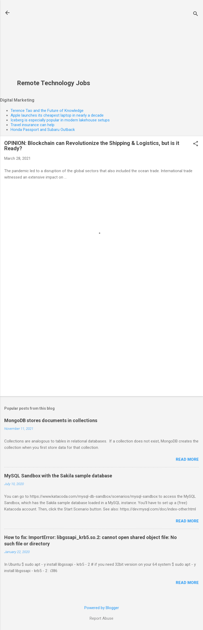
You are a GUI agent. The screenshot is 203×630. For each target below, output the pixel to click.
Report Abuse (101, 618)
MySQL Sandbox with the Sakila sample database (58, 475)
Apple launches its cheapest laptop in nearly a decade (57, 115)
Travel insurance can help (32, 124)
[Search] (195, 14)
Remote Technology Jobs (53, 83)
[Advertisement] (53, 43)
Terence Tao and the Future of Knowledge (47, 110)
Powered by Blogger (101, 607)
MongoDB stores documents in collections (50, 420)
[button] (195, 144)
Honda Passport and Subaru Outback (43, 129)
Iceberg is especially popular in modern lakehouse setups (60, 120)
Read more (187, 459)
